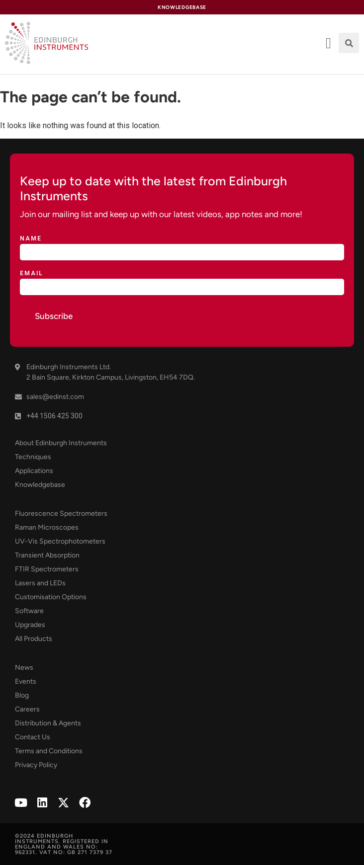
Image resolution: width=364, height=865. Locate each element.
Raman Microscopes (47, 527)
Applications (34, 471)
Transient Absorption (47, 555)
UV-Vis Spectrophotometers (60, 541)
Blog (22, 695)
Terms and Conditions (49, 751)
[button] (349, 43)
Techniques (33, 457)
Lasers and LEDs (40, 583)
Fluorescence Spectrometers (61, 513)
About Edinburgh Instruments (61, 443)
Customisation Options (51, 597)
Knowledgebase (40, 484)
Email (31, 273)
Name (31, 239)
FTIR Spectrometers (47, 569)
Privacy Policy (36, 765)
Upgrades (30, 625)
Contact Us (32, 737)
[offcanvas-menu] (328, 43)
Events (25, 681)
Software (29, 611)
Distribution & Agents (48, 723)
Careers (27, 709)
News (24, 667)
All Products (33, 638)
